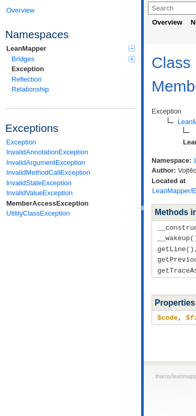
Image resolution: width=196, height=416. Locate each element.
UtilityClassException (38, 213)
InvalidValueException (39, 193)
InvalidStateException (39, 183)
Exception (27, 69)
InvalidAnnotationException (47, 152)
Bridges (73, 59)
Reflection (26, 79)
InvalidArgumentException (45, 162)
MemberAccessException (47, 203)
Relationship (30, 89)
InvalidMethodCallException (48, 172)
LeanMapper (70, 48)
